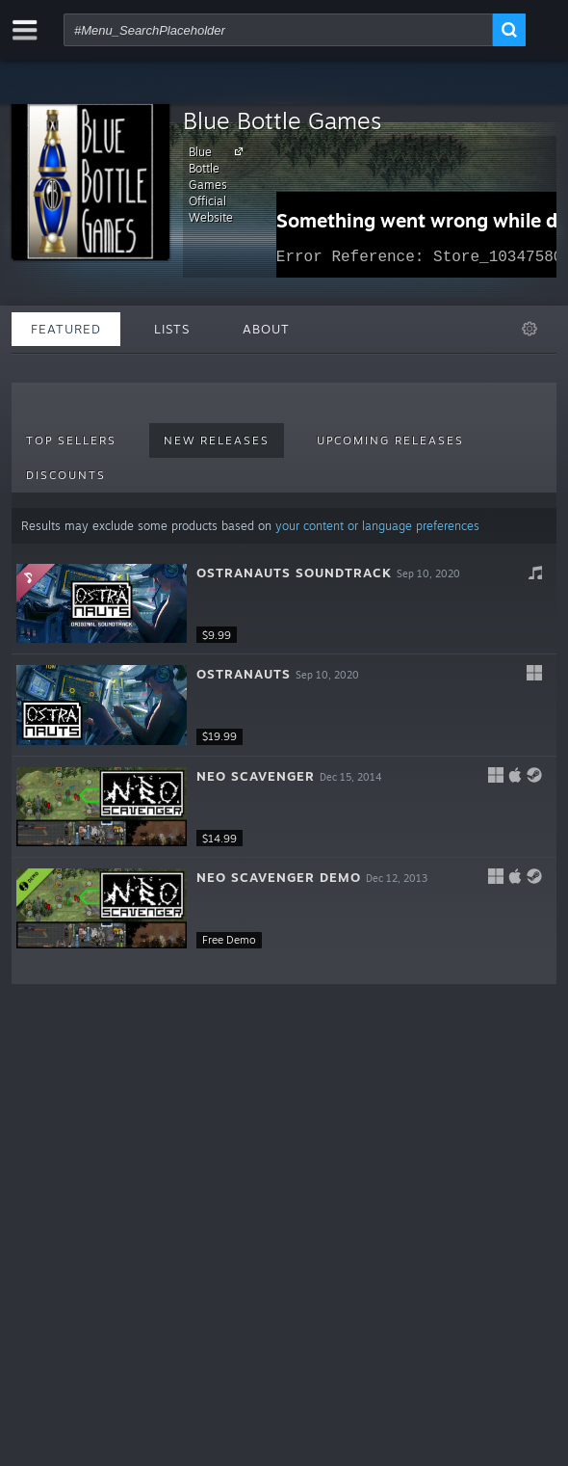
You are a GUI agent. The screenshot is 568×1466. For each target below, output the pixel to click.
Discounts (66, 475)
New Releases (217, 440)
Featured (66, 328)
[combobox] (278, 29)
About (266, 328)
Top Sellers (71, 440)
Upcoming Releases (390, 440)
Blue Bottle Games (282, 120)
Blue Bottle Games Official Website (218, 184)
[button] (284, 603)
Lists (172, 328)
